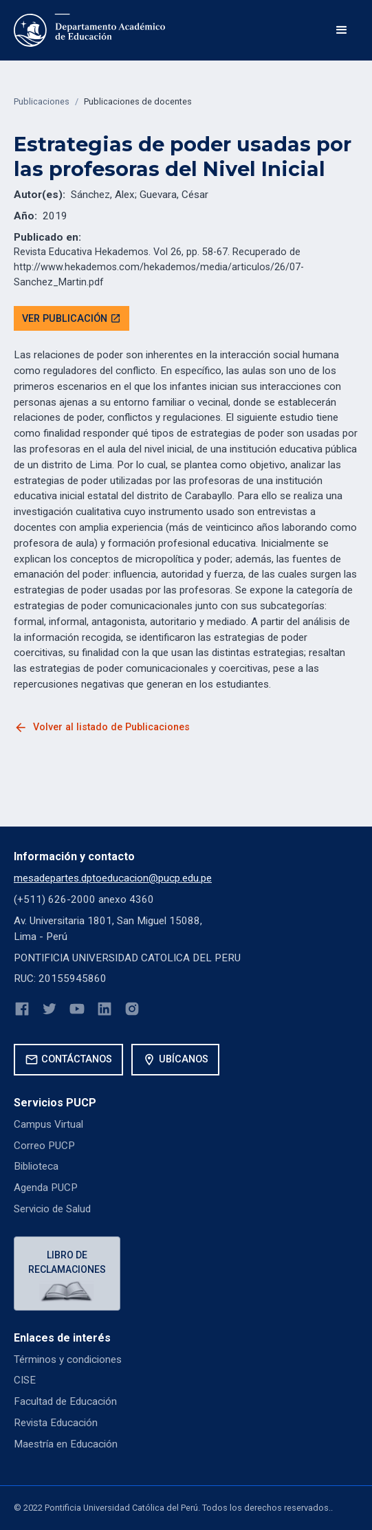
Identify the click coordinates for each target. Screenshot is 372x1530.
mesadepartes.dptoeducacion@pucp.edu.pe (113, 878)
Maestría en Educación (66, 1444)
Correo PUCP (44, 1145)
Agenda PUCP (46, 1187)
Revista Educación (56, 1423)
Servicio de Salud (52, 1209)
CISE (25, 1380)
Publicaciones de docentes (138, 101)
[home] (89, 30)
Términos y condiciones (68, 1359)
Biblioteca (36, 1166)
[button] (341, 30)
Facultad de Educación (65, 1401)
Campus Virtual (48, 1124)
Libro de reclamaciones (67, 1262)
